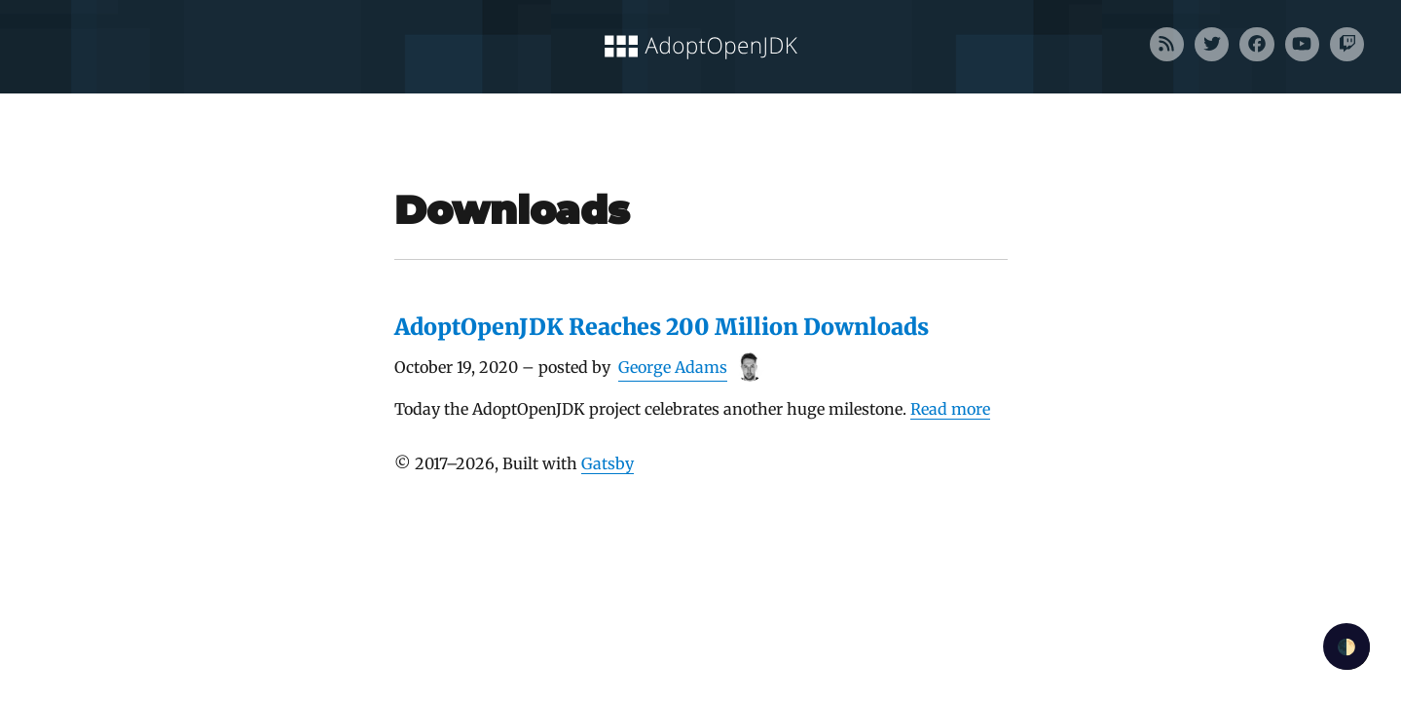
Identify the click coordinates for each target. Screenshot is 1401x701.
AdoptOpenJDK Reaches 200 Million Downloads (661, 327)
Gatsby (607, 463)
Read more (950, 409)
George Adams (672, 367)
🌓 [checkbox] (1346, 646)
